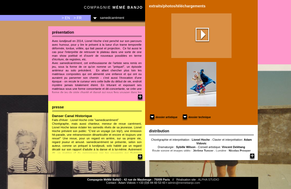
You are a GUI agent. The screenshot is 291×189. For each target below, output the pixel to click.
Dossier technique (196, 117)
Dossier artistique (163, 117)
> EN (66, 18)
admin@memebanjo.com (184, 182)
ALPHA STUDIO (208, 179)
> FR (78, 18)
